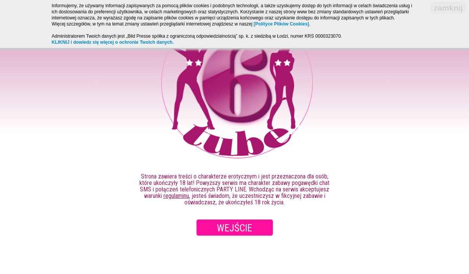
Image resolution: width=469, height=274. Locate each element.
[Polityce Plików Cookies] (281, 24)
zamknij (448, 7)
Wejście (234, 228)
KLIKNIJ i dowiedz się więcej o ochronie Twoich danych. (113, 42)
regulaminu (176, 195)
